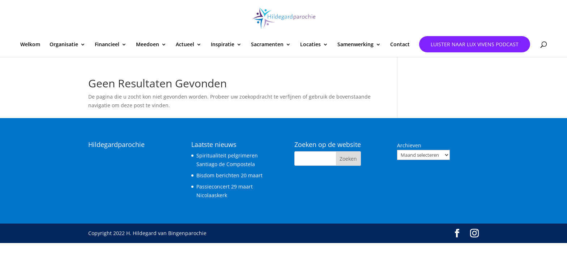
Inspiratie (222, 45)
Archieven (409, 145)
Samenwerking (355, 45)
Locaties (310, 45)
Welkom (30, 45)
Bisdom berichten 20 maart (229, 175)
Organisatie (64, 45)
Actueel (185, 45)
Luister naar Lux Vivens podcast (475, 44)
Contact (400, 45)
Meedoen (147, 45)
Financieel (107, 45)
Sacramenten (267, 45)
